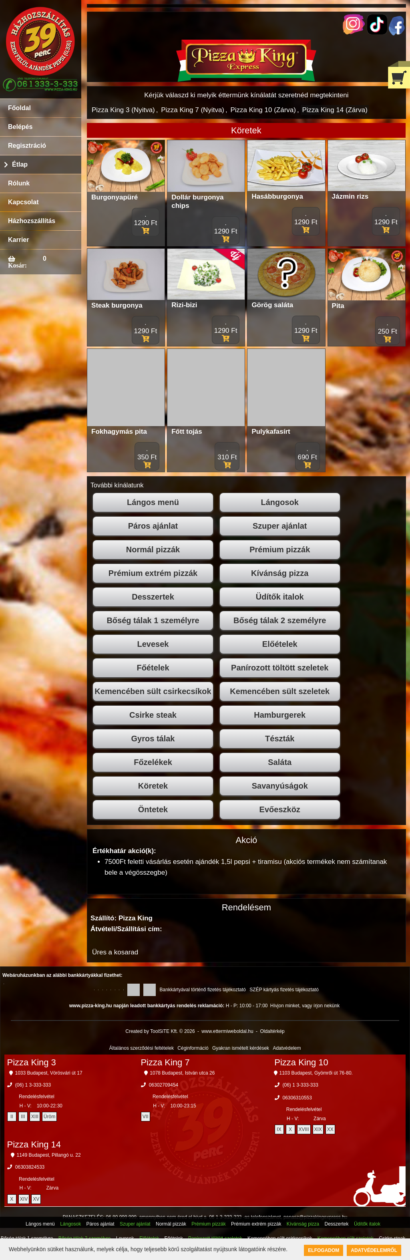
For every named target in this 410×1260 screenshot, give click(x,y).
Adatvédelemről (374, 1250)
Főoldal (19, 108)
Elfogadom (323, 1250)
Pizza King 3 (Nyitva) (123, 110)
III (23, 1116)
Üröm (49, 1116)
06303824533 (29, 1167)
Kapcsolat (23, 202)
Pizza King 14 (34, 1144)
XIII (34, 1116)
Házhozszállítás (31, 220)
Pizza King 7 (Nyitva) (192, 110)
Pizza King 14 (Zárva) (334, 110)
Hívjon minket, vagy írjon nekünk (305, 1005)
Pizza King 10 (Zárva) (262, 110)
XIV (24, 1199)
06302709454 (163, 1085)
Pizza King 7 (165, 1062)
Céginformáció (192, 1048)
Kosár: (17, 265)
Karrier (18, 239)
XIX (318, 1129)
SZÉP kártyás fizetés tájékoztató (284, 989)
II (11, 1116)
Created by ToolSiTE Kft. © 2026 (160, 1031)
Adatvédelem (287, 1048)
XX (330, 1129)
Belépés (20, 126)
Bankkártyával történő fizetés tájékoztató (203, 989)
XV (36, 1199)
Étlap (20, 164)
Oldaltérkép (272, 1031)
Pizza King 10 (301, 1062)
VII (146, 1116)
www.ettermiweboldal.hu (227, 1031)
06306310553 (297, 1098)
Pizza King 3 (31, 1062)
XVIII (304, 1129)
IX (279, 1129)
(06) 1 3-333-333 (33, 1085)
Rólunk (19, 183)
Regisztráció (27, 145)
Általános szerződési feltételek (141, 1048)
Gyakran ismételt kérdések (240, 1048)
